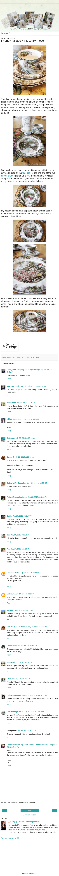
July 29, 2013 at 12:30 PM (37, 497)
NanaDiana (11, 403)
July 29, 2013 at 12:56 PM (22, 516)
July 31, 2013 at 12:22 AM (37, 695)
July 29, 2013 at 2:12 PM (20, 535)
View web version (29, 815)
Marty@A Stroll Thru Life (17, 386)
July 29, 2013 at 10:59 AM (37, 483)
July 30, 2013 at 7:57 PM (21, 679)
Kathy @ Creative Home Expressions (25, 822)
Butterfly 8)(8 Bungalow (17, 483)
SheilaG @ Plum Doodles (17, 627)
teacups (26, 173)
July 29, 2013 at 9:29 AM (29, 419)
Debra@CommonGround (17, 695)
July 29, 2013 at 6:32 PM (24, 594)
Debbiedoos (12, 646)
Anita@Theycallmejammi (17, 497)
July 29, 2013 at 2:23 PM (20, 549)
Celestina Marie (13, 573)
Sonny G (10, 457)
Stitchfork (11, 438)
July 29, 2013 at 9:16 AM (25, 403)
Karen (9, 662)
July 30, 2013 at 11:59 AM (27, 646)
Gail (8, 535)
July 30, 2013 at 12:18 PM (22, 662)
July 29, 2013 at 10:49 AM (25, 438)
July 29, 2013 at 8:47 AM (37, 386)
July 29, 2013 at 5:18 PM (29, 573)
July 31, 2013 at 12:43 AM (34, 712)
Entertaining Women (15, 712)
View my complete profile (10, 838)
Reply (9, 379)
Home (29, 810)
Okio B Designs (13, 419)
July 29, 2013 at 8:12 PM (24, 610)
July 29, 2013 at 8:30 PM (37, 627)
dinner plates (7, 176)
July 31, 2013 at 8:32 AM (26, 730)
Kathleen (10, 610)
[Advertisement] (30, 7)
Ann (8, 549)
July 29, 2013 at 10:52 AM (24, 457)
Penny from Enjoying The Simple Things (23, 370)
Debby (9, 516)
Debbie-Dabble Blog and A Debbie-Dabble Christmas (28, 745)
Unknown (11, 594)
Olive (9, 679)
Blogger (34, 874)
